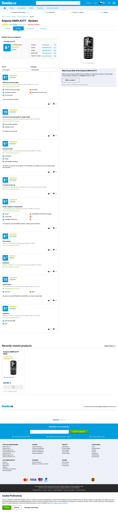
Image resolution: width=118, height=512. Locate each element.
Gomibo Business (36, 462)
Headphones (95, 453)
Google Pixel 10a (7, 453)
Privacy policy (65, 465)
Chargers (94, 450)
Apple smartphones (37, 446)
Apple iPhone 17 (7, 446)
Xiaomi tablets (65, 450)
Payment (5, 462)
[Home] (5, 8)
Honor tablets (65, 451)
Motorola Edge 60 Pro (8, 455)
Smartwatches (95, 455)
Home (3, 16)
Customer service (52, 8)
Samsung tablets (66, 448)
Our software (65, 464)
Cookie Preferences (57, 490)
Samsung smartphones (38, 448)
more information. (75, 488)
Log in (95, 3)
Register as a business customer (40, 464)
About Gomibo (65, 462)
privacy (52, 503)
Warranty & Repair (7, 470)
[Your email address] (49, 432)
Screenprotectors (96, 448)
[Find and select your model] (58, 3)
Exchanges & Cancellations (9, 469)
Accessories (21, 8)
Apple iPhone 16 (7, 448)
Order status (6, 464)
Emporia (14, 16)
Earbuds (94, 451)
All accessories (95, 456)
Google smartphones (37, 453)
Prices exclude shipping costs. (75, 486)
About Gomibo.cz (37, 490)
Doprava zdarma (12, 391)
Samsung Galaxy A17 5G (9, 456)
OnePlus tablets (66, 453)
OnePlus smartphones (37, 450)
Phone (12, 8)
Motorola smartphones (38, 451)
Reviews (32, 16)
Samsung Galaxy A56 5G (9, 451)
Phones (34, 444)
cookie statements (62, 503)
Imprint (49, 490)
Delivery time (6, 465)
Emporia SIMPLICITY (23, 16)
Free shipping (91, 63)
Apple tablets (65, 446)
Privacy (44, 490)
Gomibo (64, 460)
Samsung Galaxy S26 (8, 450)
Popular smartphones (10, 444)
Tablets (31, 8)
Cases (93, 446)
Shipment (5, 467)
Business (40, 8)
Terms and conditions (69, 490)
